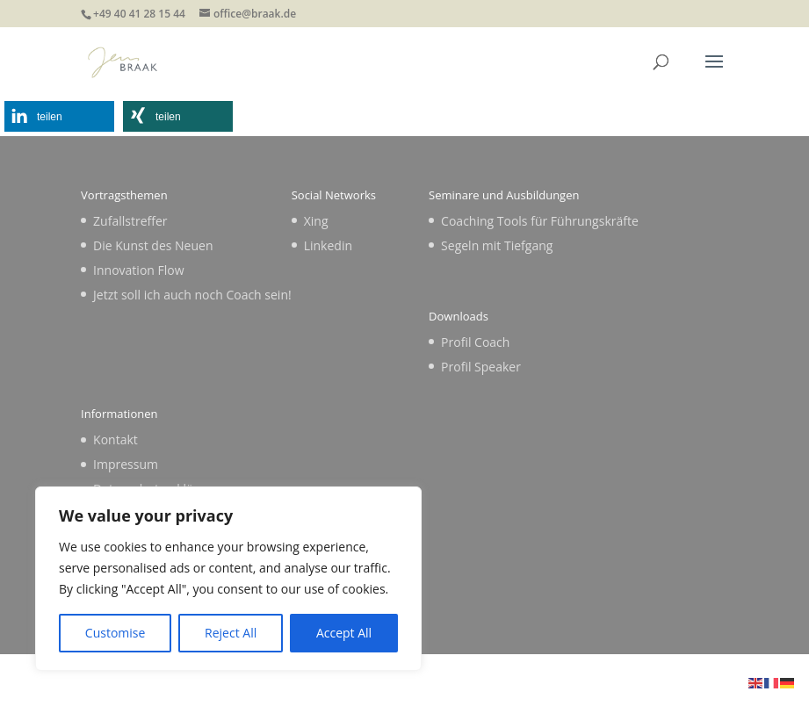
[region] (228, 578)
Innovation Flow (138, 270)
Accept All (344, 632)
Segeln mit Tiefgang (497, 245)
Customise (115, 632)
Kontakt (115, 439)
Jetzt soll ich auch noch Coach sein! (192, 294)
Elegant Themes (366, 682)
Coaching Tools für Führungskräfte (540, 221)
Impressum (125, 464)
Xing (316, 221)
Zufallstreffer (130, 221)
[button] (59, 116)
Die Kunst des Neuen (153, 245)
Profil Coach (475, 342)
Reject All (230, 632)
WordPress (532, 682)
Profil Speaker (481, 366)
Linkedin (328, 245)
